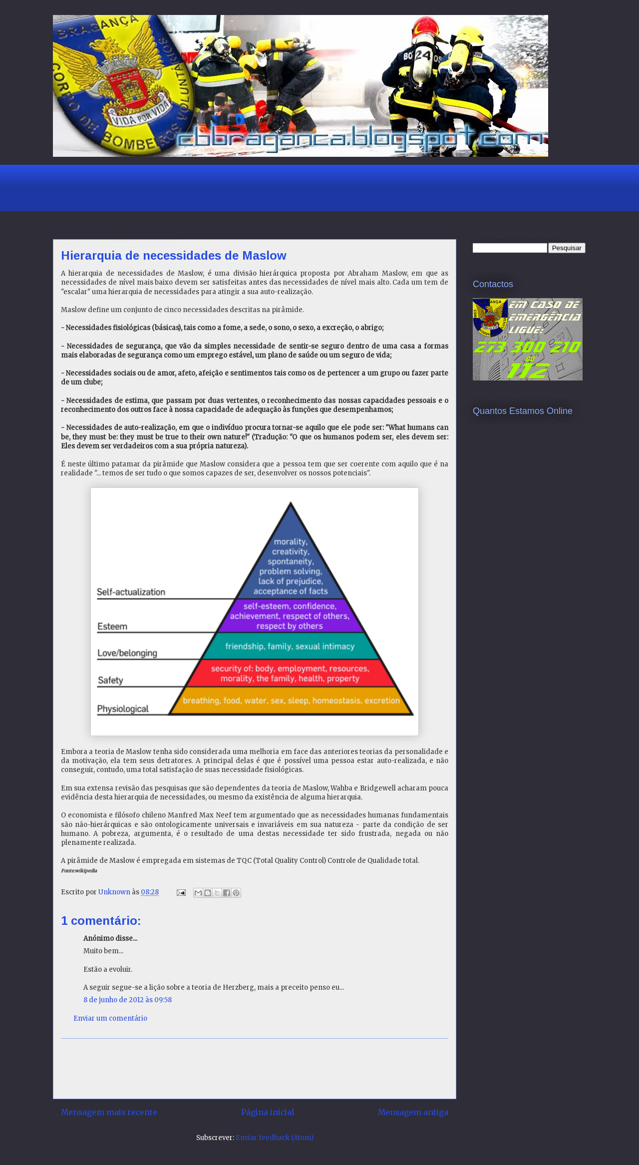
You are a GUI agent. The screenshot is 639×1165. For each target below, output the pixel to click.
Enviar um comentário (110, 1018)
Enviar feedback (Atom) (275, 1138)
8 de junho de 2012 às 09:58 (127, 1000)
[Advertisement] (234, 186)
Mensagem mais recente (109, 1112)
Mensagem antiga (413, 1112)
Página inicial (267, 1112)
